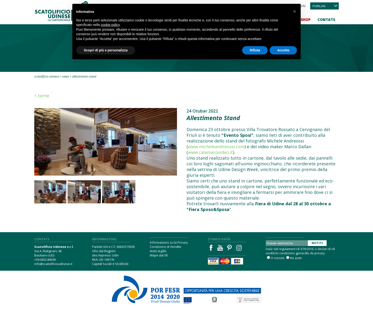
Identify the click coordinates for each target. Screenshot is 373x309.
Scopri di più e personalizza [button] (106, 50)
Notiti (317, 243)
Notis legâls (158, 251)
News (65, 76)
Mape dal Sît (159, 255)
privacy (319, 253)
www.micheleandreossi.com (216, 146)
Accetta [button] (283, 50)
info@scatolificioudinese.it (53, 264)
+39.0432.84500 (45, 259)
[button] (294, 11)
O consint (277, 258)
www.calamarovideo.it (210, 152)
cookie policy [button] (110, 25)
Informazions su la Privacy (169, 242)
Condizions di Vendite (165, 247)
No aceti (296, 258)
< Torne (41, 95)
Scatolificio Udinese (46, 76)
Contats (326, 19)
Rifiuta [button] (255, 50)
